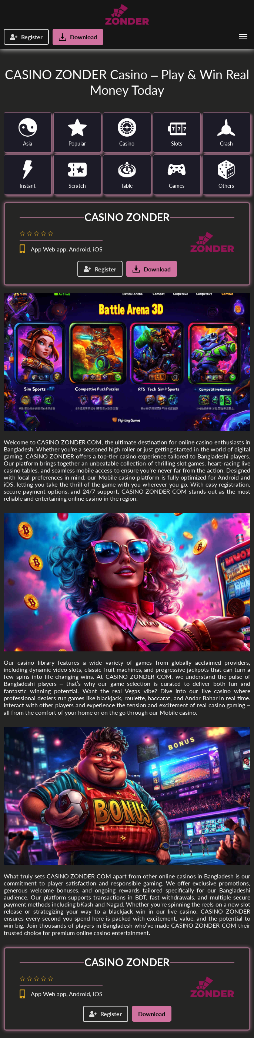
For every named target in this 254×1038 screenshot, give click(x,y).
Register (26, 36)
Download (78, 37)
